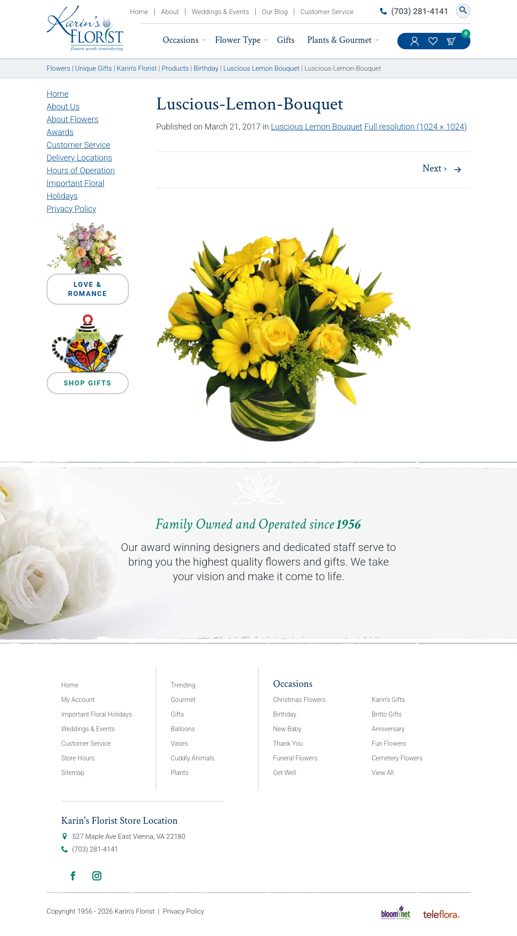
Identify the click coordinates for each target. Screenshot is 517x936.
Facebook (73, 875)
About (170, 12)
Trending (183, 685)
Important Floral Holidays (96, 714)
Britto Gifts (387, 714)
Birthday (284, 714)
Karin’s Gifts (388, 699)
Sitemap (72, 772)
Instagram (96, 875)
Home (139, 12)
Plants (180, 772)
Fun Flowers (389, 743)
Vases (179, 743)
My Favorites (433, 45)
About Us (63, 106)
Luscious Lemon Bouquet (316, 126)
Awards (60, 132)
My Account (415, 45)
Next (434, 168)
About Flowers (73, 119)
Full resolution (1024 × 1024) (415, 126)
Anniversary (388, 729)
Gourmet (183, 699)
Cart (452, 41)
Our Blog (274, 12)
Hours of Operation (81, 170)
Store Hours (78, 758)
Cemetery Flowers (397, 758)
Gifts (286, 40)
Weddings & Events (220, 12)
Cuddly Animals (192, 758)
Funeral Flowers (295, 758)
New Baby (287, 729)
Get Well (284, 772)
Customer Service (327, 12)
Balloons (183, 729)
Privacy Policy (71, 208)
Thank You (288, 743)
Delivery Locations (79, 157)
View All (383, 772)
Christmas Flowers (299, 699)
